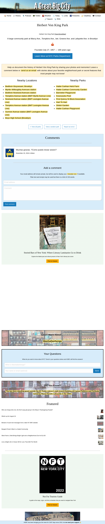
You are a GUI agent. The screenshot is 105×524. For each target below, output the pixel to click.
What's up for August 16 (9, 416)
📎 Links (64, 16)
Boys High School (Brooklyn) (18, 118)
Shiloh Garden (62, 105)
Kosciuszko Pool (63, 96)
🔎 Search (49, 19)
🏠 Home (7, 16)
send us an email (28, 70)
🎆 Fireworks (75, 16)
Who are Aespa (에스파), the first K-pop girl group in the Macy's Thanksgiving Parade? (27, 410)
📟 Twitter (36, 16)
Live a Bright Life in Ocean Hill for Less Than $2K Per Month (19, 442)
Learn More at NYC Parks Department (52, 56)
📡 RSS (57, 19)
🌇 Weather (46, 16)
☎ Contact (96, 16)
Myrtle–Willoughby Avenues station (20, 89)
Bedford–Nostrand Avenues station (20, 93)
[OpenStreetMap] (60, 34)
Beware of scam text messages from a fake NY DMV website (20, 422)
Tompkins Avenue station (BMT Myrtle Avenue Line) (28, 96)
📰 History (17, 16)
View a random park (52, 127)
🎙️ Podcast (26, 16)
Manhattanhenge (52, 341)
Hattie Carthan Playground (68, 108)
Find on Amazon (52, 261)
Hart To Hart (61, 102)
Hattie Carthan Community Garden (71, 89)
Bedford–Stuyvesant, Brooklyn (18, 86)
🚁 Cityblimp (86, 16)
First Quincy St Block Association (70, 99)
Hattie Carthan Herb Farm (67, 86)
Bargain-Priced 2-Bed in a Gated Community (15, 429)
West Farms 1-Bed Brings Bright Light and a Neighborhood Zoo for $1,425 (24, 435)
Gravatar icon (71, 174)
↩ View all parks (35, 127)
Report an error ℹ (69, 127)
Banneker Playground (65, 93)
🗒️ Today (56, 16)
